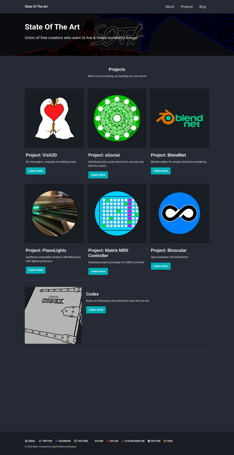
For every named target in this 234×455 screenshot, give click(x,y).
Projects (187, 7)
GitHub (99, 441)
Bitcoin (157, 441)
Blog (202, 7)
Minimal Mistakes (68, 446)
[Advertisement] (117, 398)
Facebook (64, 441)
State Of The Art (37, 7)
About (170, 7)
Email (30, 441)
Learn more (36, 179)
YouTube (82, 441)
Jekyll (54, 446)
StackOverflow (135, 441)
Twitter (46, 441)
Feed (171, 441)
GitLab (114, 441)
